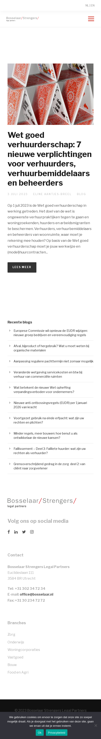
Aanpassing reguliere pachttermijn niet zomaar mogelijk (53, 361)
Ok (40, 732)
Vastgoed (15, 657)
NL (87, 5)
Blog (81, 194)
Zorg (11, 634)
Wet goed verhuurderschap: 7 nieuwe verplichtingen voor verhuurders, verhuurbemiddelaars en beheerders (50, 159)
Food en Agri (18, 672)
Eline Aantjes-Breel (52, 194)
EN (93, 5)
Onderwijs (16, 642)
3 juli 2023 (18, 194)
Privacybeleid (56, 732)
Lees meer (21, 267)
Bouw (12, 665)
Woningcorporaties (24, 650)
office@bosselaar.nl (36, 594)
